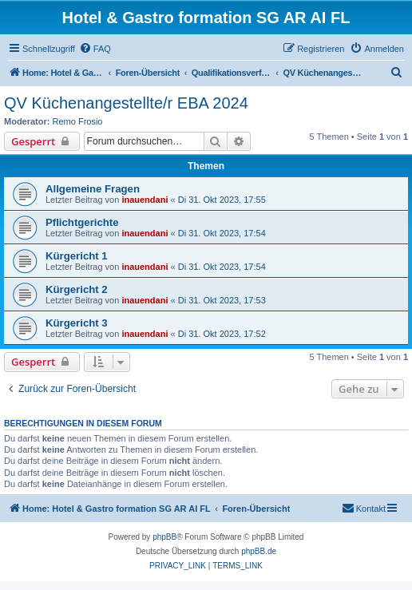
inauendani (144, 199)
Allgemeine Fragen (93, 189)
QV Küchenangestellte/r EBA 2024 (126, 103)
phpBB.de (258, 551)
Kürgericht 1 (77, 256)
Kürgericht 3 (77, 323)
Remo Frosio (78, 121)
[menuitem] (95, 48)
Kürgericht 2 (77, 289)
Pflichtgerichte (82, 222)
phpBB (164, 537)
